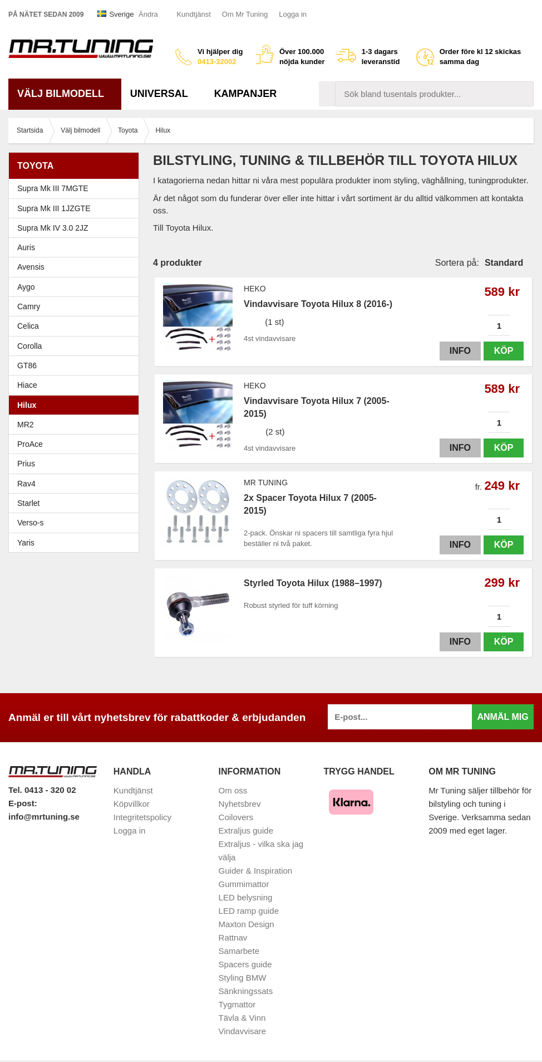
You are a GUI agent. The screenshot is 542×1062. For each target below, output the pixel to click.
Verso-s (30, 522)
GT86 (27, 365)
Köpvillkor (132, 803)
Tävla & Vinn (242, 1017)
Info (460, 350)
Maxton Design (246, 924)
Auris (26, 247)
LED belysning (246, 897)
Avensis (76, 266)
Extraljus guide (246, 830)
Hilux (26, 405)
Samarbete (239, 951)
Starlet (76, 503)
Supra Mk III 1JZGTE (76, 208)
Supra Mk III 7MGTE (76, 188)
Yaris (76, 542)
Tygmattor (237, 1004)
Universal (163, 93)
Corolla (76, 346)
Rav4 (26, 483)
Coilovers (236, 817)
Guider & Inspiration (256, 870)
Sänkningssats (246, 991)
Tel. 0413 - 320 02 (42, 790)
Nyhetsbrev (240, 803)
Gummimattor (244, 884)
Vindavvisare (243, 1031)
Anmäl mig (502, 717)
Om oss (233, 790)
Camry (76, 306)
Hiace (27, 385)
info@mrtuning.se (44, 816)
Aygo (26, 286)
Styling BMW (243, 977)
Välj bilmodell (64, 93)
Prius (76, 463)
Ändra (148, 14)
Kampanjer (245, 93)
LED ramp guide (249, 910)
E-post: (22, 803)
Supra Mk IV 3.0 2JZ (76, 227)
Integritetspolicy (142, 817)
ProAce (30, 444)
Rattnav (233, 937)
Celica (76, 325)
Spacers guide (245, 964)
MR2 (76, 424)
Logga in (293, 14)
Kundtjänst (193, 14)
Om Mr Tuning (245, 14)
